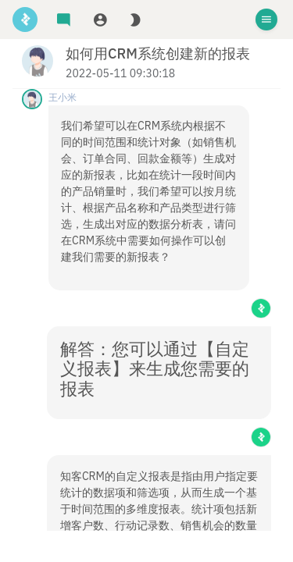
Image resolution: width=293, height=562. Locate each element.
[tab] (63, 19)
